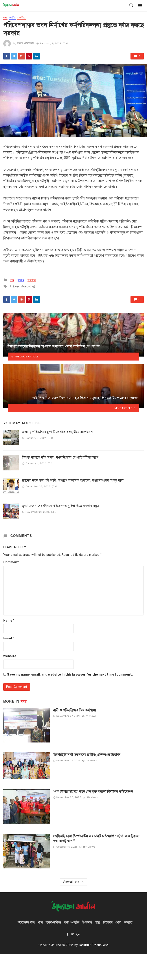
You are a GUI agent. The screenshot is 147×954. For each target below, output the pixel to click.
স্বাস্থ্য (97, 922)
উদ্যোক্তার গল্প (26, 922)
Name (8, 620)
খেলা (118, 922)
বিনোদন (107, 922)
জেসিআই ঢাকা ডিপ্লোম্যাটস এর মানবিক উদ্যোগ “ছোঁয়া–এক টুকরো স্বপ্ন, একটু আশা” (96, 838)
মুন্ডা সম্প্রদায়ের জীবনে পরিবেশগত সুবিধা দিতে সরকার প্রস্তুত (61, 506)
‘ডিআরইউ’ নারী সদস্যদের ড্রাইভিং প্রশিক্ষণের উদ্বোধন (87, 755)
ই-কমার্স (87, 922)
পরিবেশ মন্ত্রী (29, 286)
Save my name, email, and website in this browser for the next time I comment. (70, 674)
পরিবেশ (15, 286)
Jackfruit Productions (93, 945)
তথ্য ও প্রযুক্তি (71, 922)
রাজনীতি (21, 18)
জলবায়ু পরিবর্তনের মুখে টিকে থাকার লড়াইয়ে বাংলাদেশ (57, 432)
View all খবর (74, 882)
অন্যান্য (128, 922)
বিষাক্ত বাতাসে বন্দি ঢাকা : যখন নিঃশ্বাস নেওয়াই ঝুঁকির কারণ (60, 457)
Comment (11, 562)
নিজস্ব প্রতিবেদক (25, 43)
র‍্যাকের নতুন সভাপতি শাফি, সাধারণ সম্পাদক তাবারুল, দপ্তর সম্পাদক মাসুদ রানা (72, 480)
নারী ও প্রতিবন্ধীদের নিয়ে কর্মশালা (74, 710)
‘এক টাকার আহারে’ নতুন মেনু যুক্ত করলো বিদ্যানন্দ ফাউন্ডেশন (93, 791)
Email (8, 638)
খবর (5, 18)
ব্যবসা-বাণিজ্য (53, 922)
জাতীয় (12, 18)
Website (9, 656)
